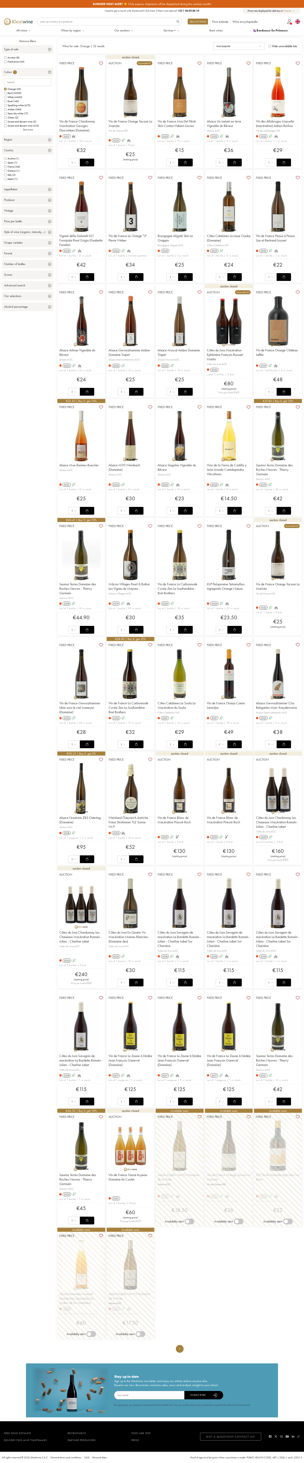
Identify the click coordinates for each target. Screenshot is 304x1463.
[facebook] (270, 1436)
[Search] (109, 21)
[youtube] (287, 1436)
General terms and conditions (65, 1457)
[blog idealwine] (298, 1436)
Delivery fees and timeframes (25, 1440)
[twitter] (275, 1436)
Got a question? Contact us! (230, 1436)
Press (135, 1440)
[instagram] (281, 1436)
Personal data (99, 1457)
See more (28, 129)
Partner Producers (82, 1440)
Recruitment (77, 1433)
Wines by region (73, 30)
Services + (171, 30)
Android (194, 4)
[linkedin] (293, 1436)
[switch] (189, 1221)
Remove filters (27, 41)
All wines (23, 30)
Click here (149, 10)
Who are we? (141, 1433)
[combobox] (289, 11)
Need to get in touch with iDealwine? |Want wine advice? (152, 10)
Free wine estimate (17, 1433)
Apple (180, 4)
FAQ (86, 1457)
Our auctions (124, 30)
